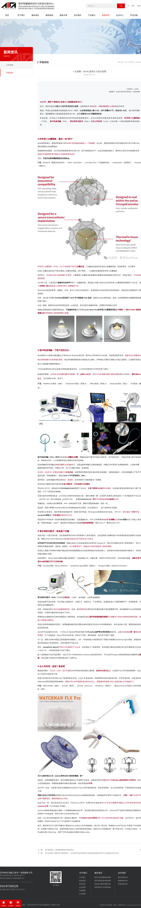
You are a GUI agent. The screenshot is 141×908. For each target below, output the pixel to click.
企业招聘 (82, 894)
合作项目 (77, 15)
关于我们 (21, 15)
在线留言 (18, 905)
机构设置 (82, 881)
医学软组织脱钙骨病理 (102, 881)
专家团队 (82, 890)
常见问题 (134, 15)
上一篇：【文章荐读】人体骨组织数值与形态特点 (56, 850)
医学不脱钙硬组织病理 (102, 877)
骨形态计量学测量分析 (102, 884)
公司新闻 (9, 65)
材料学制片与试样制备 (102, 887)
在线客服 (3, 905)
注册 (138, 6)
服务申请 (63, 15)
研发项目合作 (123, 884)
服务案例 (49, 15)
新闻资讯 (106, 15)
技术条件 (82, 884)
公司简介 (82, 877)
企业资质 (82, 887)
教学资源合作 (123, 877)
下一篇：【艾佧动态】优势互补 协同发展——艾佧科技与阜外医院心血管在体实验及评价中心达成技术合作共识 (78, 853)
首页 (7, 15)
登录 (133, 6)
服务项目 (35, 15)
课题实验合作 (123, 881)
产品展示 (91, 15)
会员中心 (120, 15)
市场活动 (9, 73)
